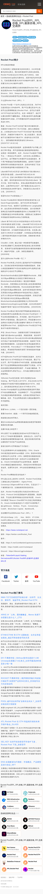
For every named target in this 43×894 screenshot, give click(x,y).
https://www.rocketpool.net (21, 44)
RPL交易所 (34, 558)
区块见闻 (16, 890)
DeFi (13, 555)
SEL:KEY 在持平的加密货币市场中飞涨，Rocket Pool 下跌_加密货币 (19, 743)
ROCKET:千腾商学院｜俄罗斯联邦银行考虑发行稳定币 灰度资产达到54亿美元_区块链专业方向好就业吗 (21, 681)
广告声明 (19, 881)
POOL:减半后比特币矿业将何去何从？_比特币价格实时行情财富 (21, 702)
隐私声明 (11, 881)
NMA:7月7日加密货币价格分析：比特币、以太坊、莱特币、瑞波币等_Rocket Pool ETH (21, 598)
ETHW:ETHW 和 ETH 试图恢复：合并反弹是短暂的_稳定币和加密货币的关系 (21, 636)
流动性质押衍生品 (13, 16)
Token (8, 555)
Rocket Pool (18, 558)
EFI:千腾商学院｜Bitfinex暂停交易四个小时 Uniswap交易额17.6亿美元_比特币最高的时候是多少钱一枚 (21, 661)
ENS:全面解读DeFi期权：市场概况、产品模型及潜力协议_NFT (21, 763)
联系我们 (3, 881)
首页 (2, 16)
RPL (12, 558)
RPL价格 (27, 558)
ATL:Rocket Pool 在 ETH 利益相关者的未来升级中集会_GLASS (20, 723)
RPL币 (3, 561)
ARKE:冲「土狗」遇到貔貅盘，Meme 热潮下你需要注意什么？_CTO (20, 616)
